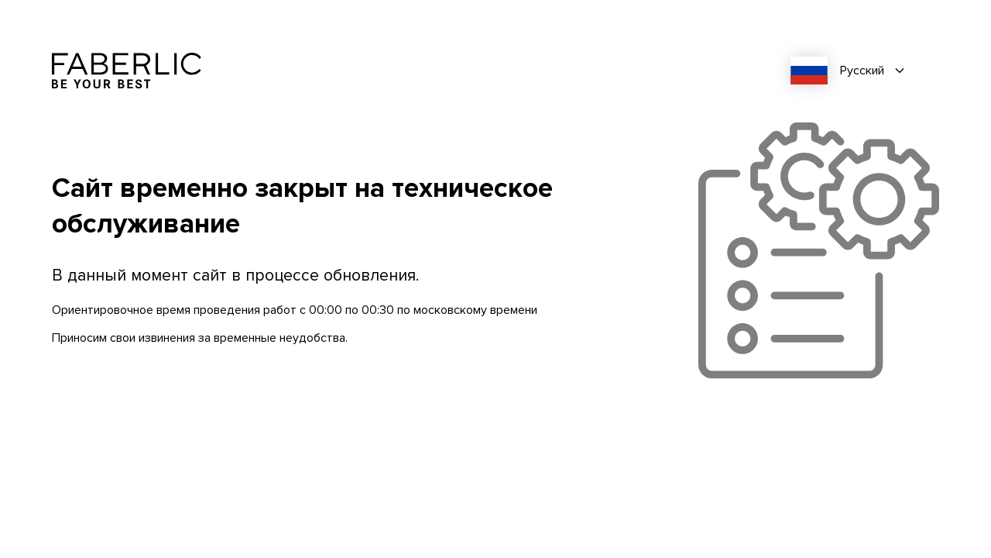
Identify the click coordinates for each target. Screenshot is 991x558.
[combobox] (853, 70)
